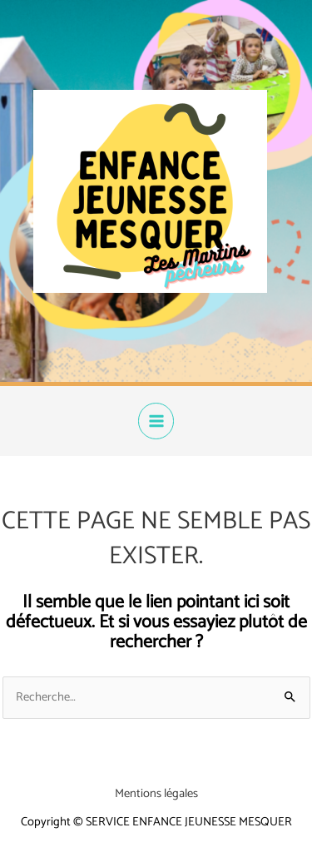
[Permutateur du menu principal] (156, 421)
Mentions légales (156, 794)
